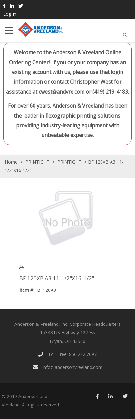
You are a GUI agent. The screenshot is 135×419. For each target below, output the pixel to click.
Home (11, 162)
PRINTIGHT (37, 162)
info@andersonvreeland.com (67, 367)
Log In (9, 14)
